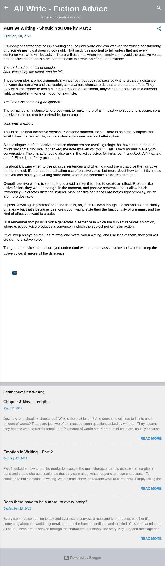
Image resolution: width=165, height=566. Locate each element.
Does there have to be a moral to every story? (45, 502)
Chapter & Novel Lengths (26, 402)
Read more (151, 438)
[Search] (159, 8)
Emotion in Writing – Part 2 (28, 452)
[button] (159, 29)
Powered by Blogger (82, 558)
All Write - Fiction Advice (61, 8)
